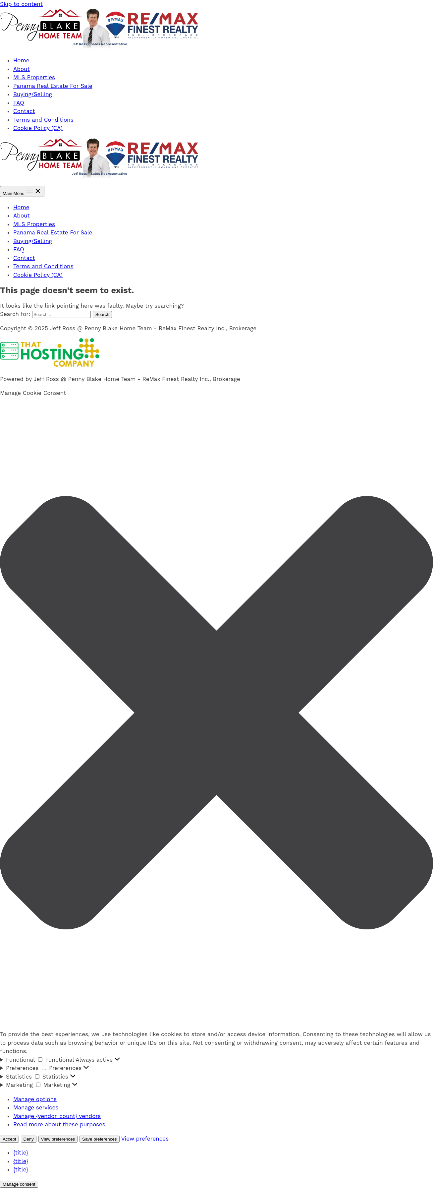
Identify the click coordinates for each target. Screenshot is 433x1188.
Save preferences (99, 1139)
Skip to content (21, 4)
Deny (29, 1139)
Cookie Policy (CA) (38, 128)
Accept (9, 1139)
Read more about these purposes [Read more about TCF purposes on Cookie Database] (59, 1124)
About (21, 69)
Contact (24, 111)
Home (21, 60)
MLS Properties (34, 77)
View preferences (58, 1139)
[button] (216, 714)
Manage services (35, 1107)
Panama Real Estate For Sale (52, 86)
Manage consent (19, 1184)
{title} (20, 1152)
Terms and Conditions (43, 119)
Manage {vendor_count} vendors (57, 1116)
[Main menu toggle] (22, 191)
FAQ (18, 102)
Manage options (35, 1099)
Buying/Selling (32, 94)
